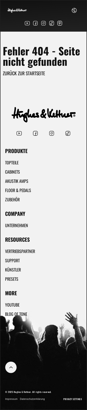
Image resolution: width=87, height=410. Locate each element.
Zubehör (12, 199)
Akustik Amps (16, 181)
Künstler (13, 270)
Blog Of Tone (16, 314)
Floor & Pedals (18, 190)
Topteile (12, 163)
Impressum (11, 399)
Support (12, 260)
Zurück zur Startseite (24, 73)
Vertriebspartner (20, 251)
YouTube (12, 305)
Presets (11, 279)
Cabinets (12, 172)
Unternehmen (16, 225)
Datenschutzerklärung (32, 399)
